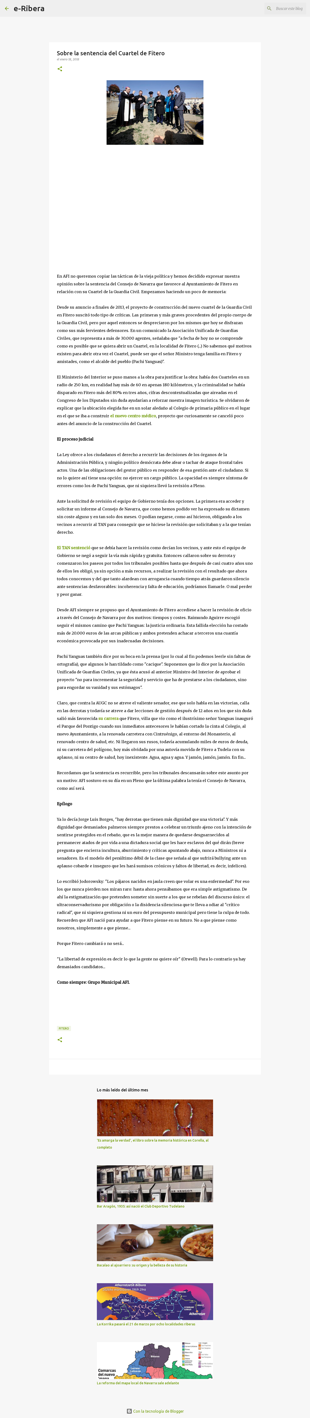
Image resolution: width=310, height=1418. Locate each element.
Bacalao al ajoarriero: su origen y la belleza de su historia (142, 1265)
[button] (60, 69)
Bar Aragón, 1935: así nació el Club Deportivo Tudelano (141, 1206)
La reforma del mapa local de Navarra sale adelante (138, 1383)
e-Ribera (29, 8)
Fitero (64, 1028)
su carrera (108, 718)
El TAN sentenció (73, 547)
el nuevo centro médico (133, 415)
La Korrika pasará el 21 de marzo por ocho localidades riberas (146, 1324)
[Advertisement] (93, 208)
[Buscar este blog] (280, 8)
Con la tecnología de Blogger (155, 1411)
